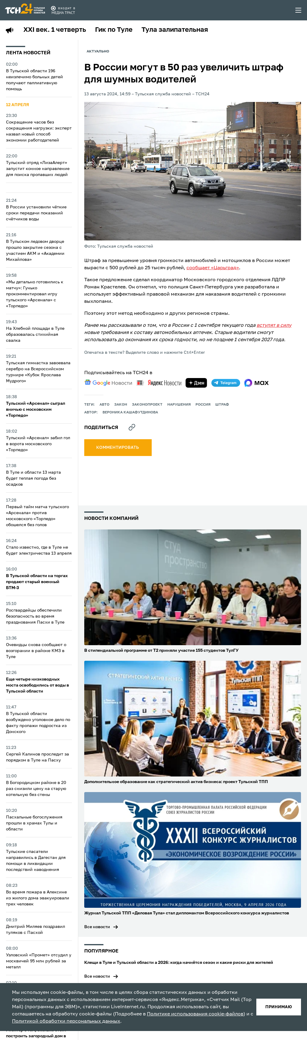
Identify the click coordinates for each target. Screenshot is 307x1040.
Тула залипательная (175, 30)
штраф (222, 405)
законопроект (147, 405)
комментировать (118, 448)
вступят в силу (274, 325)
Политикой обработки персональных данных (66, 1021)
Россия (202, 405)
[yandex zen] (196, 383)
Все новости (97, 927)
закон (120, 405)
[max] (256, 383)
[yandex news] (158, 382)
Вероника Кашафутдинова (130, 412)
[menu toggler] (298, 10)
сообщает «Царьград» (212, 268)
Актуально (98, 51)
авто (104, 405)
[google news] (108, 383)
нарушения (179, 405)
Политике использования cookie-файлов (195, 1014)
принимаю (278, 1007)
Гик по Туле (114, 30)
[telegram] (225, 383)
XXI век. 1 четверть (54, 30)
